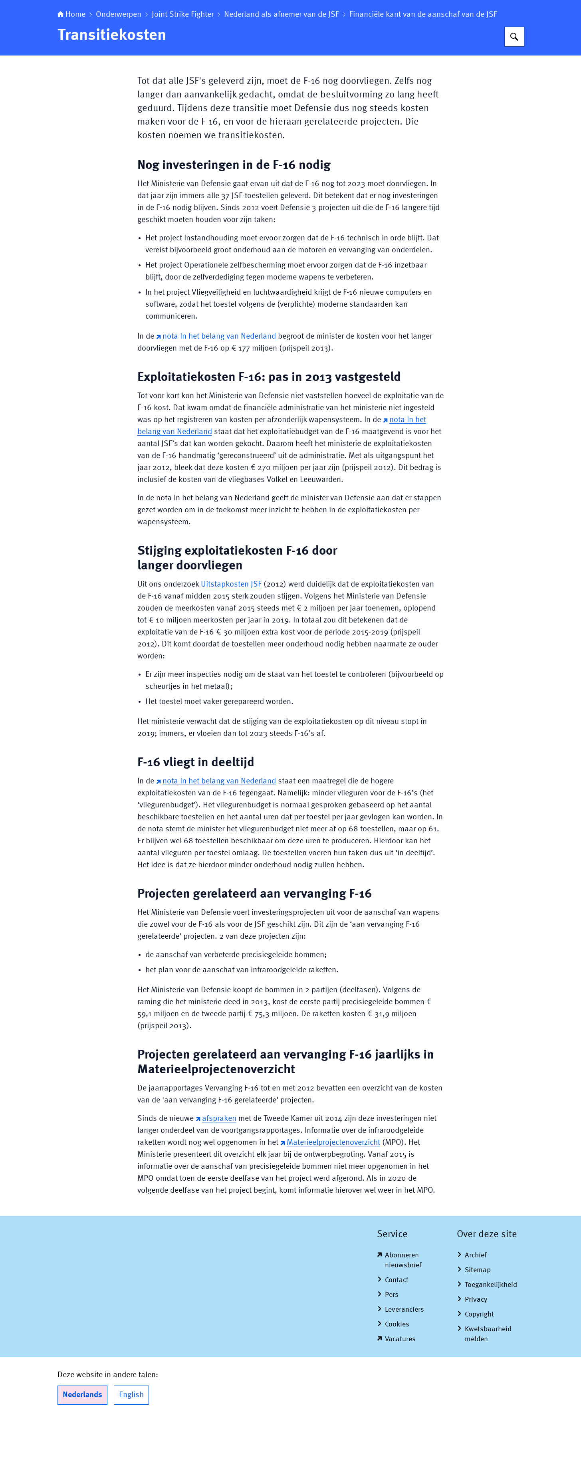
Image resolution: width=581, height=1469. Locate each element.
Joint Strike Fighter (183, 65)
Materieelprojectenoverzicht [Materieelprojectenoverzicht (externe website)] (330, 1193)
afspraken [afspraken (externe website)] (216, 1169)
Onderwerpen (118, 65)
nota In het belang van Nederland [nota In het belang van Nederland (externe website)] (216, 387)
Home (71, 65)
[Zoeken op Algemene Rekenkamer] (514, 86)
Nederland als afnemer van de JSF (281, 65)
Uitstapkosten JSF (231, 634)
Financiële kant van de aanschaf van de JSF (423, 65)
